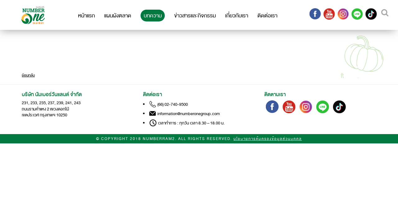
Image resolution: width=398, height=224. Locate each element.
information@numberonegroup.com (188, 113)
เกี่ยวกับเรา (236, 15)
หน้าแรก (86, 15)
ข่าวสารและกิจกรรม (195, 15)
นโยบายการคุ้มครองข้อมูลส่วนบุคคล (268, 139)
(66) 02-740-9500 (172, 104)
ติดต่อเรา (267, 15)
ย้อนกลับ (28, 75)
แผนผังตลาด (117, 15)
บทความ (153, 15)
